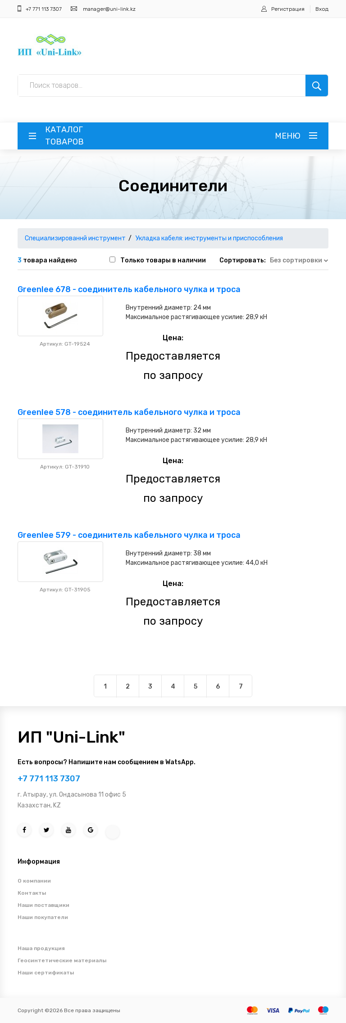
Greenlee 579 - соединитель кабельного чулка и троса (129, 535)
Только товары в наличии (163, 260)
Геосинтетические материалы (62, 960)
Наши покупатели (43, 917)
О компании (34, 881)
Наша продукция (41, 948)
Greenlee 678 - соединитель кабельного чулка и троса (129, 289)
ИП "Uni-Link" (71, 737)
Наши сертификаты (46, 972)
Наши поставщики (43, 905)
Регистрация (288, 9)
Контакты (32, 893)
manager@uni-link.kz (109, 9)
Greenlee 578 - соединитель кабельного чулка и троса (129, 412)
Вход (321, 9)
